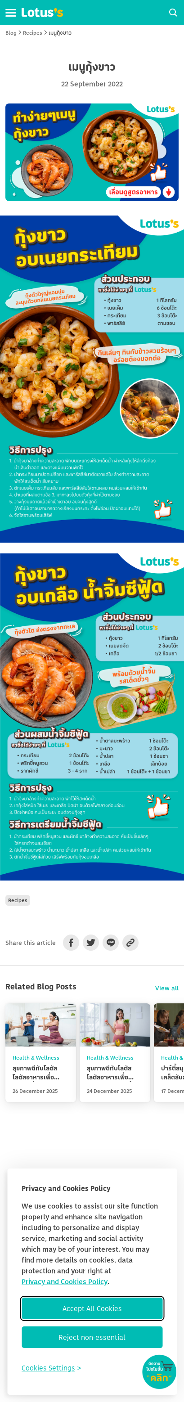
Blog (11, 32)
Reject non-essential (92, 1337)
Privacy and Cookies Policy (65, 1281)
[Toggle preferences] (51, 1367)
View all (167, 988)
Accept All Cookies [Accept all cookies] (92, 1308)
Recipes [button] (17, 900)
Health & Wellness (36, 1057)
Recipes (32, 32)
